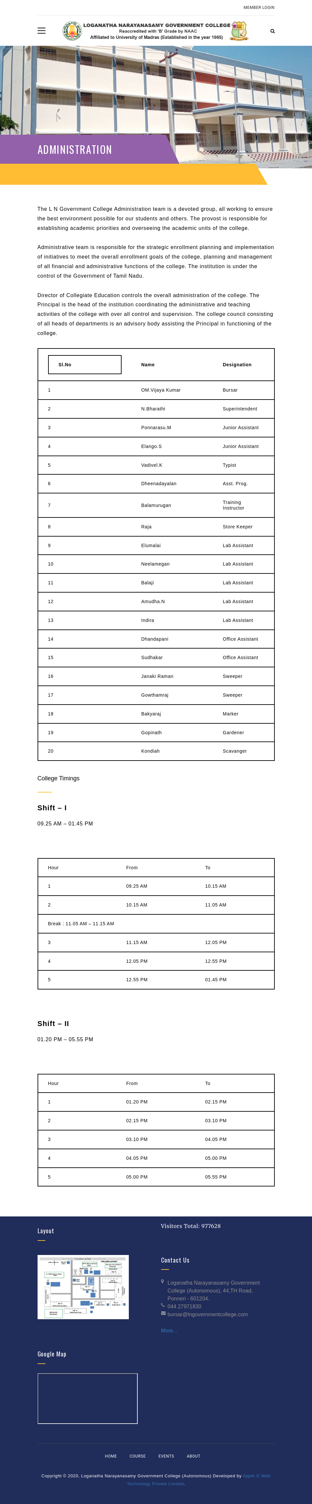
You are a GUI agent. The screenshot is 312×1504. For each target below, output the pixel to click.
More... (169, 1330)
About (194, 1456)
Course (138, 1456)
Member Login (259, 7)
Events (166, 1456)
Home (111, 1456)
